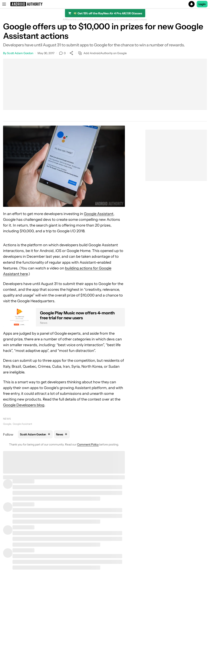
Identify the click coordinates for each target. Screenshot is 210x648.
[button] (105, 4)
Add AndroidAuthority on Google (102, 53)
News (7, 418)
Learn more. (140, 19)
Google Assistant (98, 214)
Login (202, 4)
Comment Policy (88, 444)
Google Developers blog (23, 405)
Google (7, 423)
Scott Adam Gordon (20, 53)
